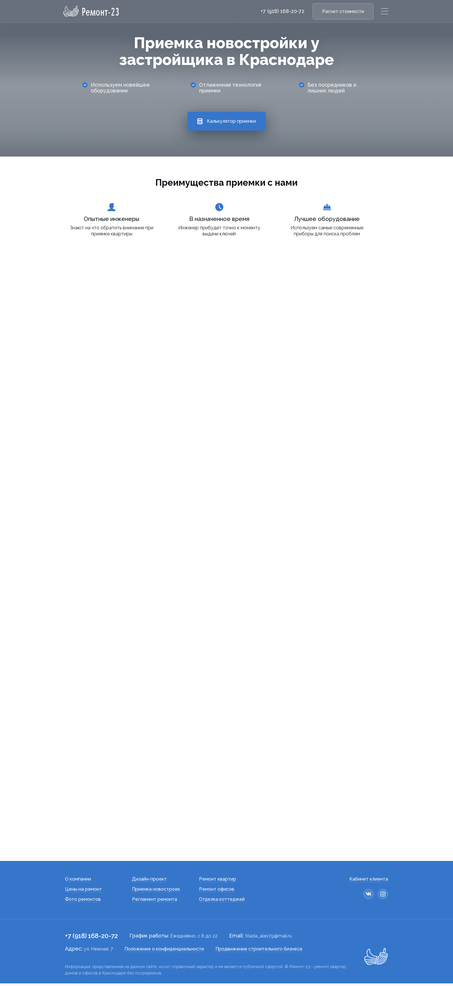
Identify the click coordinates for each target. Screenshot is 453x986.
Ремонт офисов (216, 891)
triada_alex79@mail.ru (268, 938)
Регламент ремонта (154, 902)
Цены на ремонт (83, 891)
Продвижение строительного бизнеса (259, 951)
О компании (78, 881)
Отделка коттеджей (222, 902)
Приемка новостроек (156, 891)
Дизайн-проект (149, 881)
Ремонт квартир (217, 881)
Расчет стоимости (343, 11)
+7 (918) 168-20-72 (283, 11)
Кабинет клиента (368, 881)
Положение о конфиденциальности (164, 951)
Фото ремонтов (83, 902)
